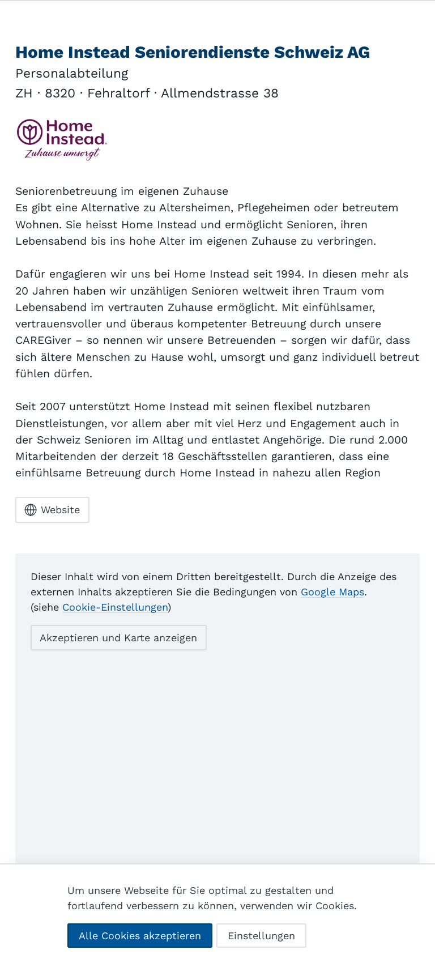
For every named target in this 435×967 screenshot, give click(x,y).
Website (52, 510)
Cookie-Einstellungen (115, 607)
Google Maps (332, 592)
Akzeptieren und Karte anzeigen (118, 638)
